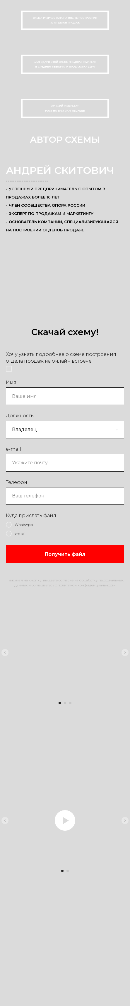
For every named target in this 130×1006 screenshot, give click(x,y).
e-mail (13, 449)
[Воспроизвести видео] (65, 820)
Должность (20, 415)
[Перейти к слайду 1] (60, 703)
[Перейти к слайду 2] (65, 703)
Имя (11, 382)
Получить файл (65, 554)
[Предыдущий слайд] (4, 652)
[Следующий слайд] (125, 652)
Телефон (16, 482)
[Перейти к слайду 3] (70, 703)
